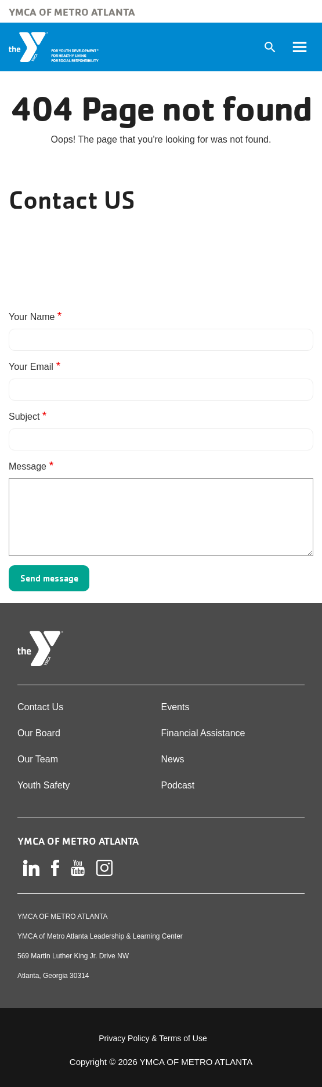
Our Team (37, 759)
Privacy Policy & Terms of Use (153, 1038)
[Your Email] (161, 390)
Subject (24, 416)
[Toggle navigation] (299, 47)
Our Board (38, 733)
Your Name (32, 317)
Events (175, 707)
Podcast (178, 785)
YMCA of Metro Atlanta (72, 11)
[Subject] (161, 439)
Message (27, 466)
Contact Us (40, 707)
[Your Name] (161, 340)
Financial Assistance (203, 733)
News (172, 759)
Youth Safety (43, 785)
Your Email (31, 367)
